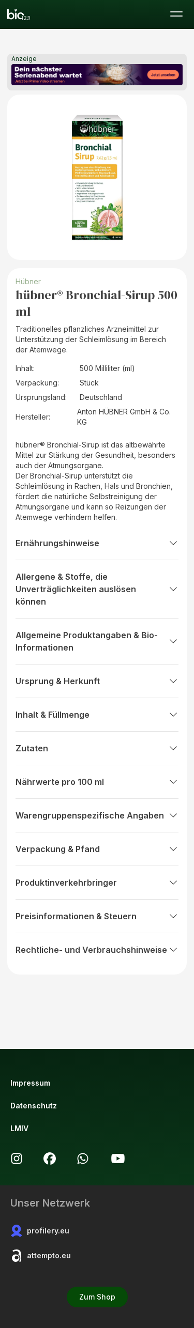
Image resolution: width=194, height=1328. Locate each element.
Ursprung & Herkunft (97, 681)
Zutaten (97, 748)
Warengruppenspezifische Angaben (97, 815)
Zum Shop (97, 1296)
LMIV (19, 1128)
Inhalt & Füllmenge (97, 714)
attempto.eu (40, 1255)
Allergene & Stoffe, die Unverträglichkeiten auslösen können (97, 589)
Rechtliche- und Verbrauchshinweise (97, 950)
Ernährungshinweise (97, 543)
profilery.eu (39, 1231)
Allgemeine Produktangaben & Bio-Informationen (97, 641)
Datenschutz (33, 1105)
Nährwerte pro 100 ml (97, 782)
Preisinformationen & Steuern (97, 916)
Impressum (30, 1082)
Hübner (28, 281)
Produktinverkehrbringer (97, 882)
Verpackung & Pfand (97, 849)
